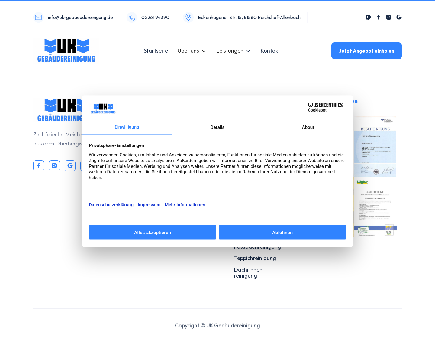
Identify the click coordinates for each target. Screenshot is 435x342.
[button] (192, 51)
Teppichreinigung (255, 258)
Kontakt (270, 50)
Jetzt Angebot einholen (366, 51)
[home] (66, 51)
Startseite (156, 50)
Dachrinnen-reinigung (249, 272)
